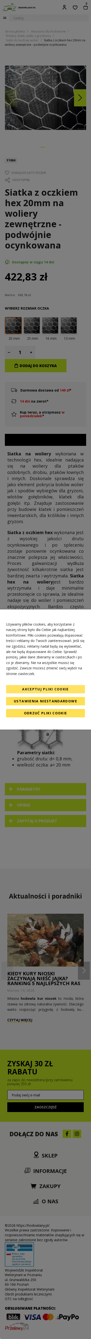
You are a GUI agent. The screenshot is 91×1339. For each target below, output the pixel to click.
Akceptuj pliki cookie (45, 689)
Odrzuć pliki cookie (45, 713)
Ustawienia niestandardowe (45, 701)
